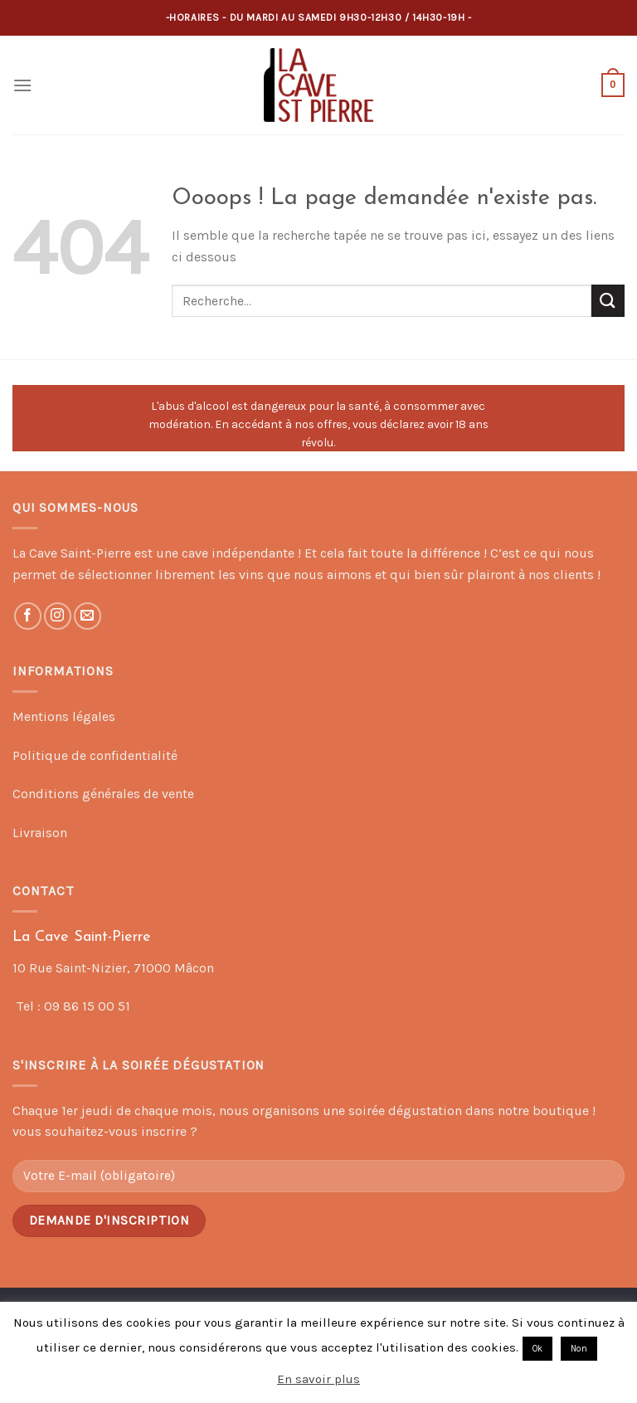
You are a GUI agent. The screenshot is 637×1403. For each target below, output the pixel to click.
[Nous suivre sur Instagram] (57, 616)
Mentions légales (63, 716)
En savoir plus (318, 1378)
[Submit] (608, 301)
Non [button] (579, 1348)
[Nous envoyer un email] (87, 616)
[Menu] (22, 85)
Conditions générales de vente (103, 793)
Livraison (39, 832)
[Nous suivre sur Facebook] (27, 616)
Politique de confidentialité (94, 755)
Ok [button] (537, 1348)
